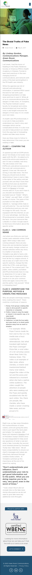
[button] (30, 4)
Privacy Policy (24, 566)
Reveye (13, 188)
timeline (22, 434)
